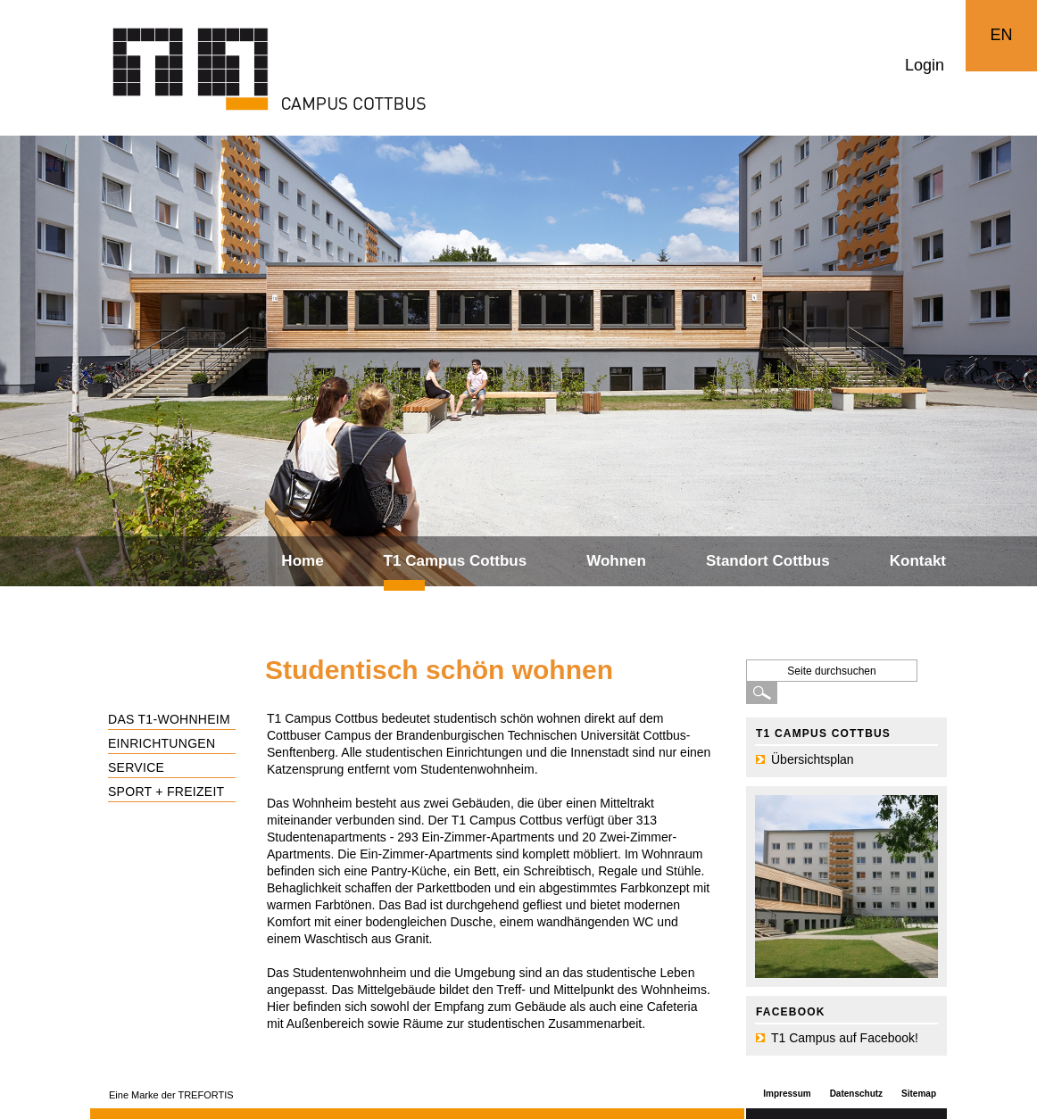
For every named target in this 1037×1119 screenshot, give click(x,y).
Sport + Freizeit (166, 791)
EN (1001, 35)
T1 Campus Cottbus (455, 560)
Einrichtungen (161, 743)
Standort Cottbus (768, 560)
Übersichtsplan (812, 759)
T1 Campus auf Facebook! (844, 1038)
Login (924, 65)
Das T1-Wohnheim (169, 719)
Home (302, 560)
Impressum (786, 1093)
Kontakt (918, 560)
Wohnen (616, 560)
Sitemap (918, 1093)
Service (136, 767)
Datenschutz (856, 1093)
